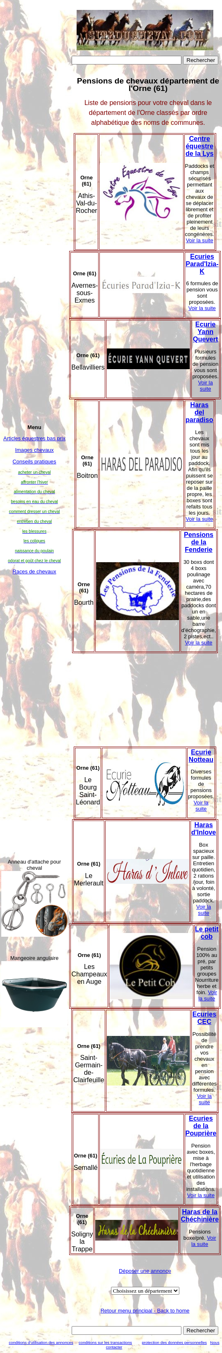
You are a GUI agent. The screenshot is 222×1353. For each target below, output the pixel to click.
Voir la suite (199, 240)
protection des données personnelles (174, 1342)
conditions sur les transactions (105, 1342)
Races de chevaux (34, 571)
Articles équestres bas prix (34, 438)
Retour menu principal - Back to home (145, 1311)
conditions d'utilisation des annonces (41, 1342)
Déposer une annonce (145, 1271)
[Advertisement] (34, 716)
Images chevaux (34, 450)
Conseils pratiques (34, 461)
